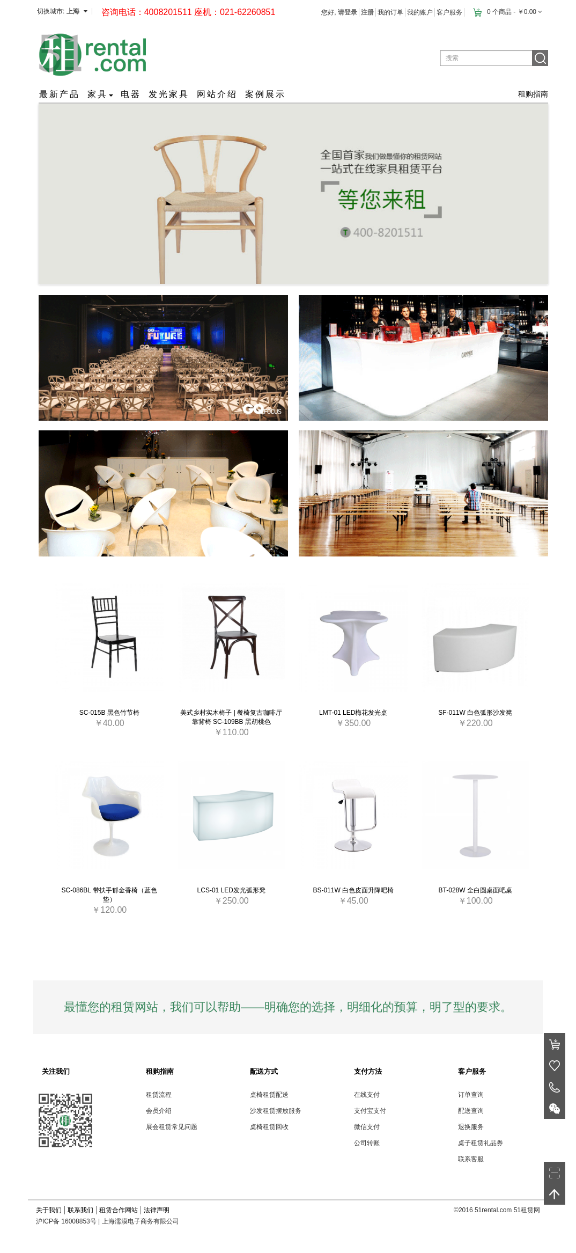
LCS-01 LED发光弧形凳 (231, 890)
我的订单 (390, 12)
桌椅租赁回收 (269, 1127)
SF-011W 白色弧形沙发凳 (475, 712)
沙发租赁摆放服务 (275, 1111)
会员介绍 (159, 1111)
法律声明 (156, 1210)
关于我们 (49, 1210)
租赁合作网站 (118, 1210)
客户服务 (449, 12)
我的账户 (420, 12)
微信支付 (367, 1127)
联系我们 (80, 1210)
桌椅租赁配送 (269, 1094)
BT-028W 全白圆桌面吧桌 (475, 890)
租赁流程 (159, 1094)
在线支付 (367, 1094)
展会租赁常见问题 (171, 1127)
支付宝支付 (370, 1111)
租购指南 (533, 94)
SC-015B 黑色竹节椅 (109, 712)
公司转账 (367, 1143)
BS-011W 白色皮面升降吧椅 (353, 890)
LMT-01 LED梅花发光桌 (353, 712)
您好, (339, 12)
